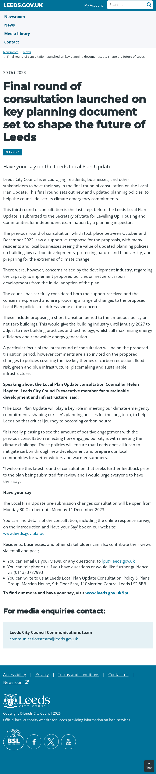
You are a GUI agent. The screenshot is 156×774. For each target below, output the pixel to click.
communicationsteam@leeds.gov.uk (44, 639)
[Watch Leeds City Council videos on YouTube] (68, 741)
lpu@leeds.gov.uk (118, 561)
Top (149, 768)
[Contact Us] (78, 42)
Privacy (42, 674)
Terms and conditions (78, 674)
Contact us (118, 674)
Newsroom (10, 52)
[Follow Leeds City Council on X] (51, 741)
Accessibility (14, 674)
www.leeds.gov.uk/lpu (24, 533)
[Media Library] (78, 33)
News (27, 52)
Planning (13, 152)
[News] (78, 25)
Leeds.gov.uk (23, 6)
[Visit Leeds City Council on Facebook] (33, 741)
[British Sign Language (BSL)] (13, 739)
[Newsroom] (78, 16)
